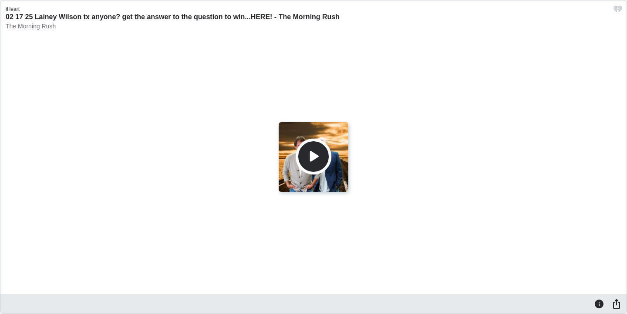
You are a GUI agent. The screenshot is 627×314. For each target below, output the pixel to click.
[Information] (599, 303)
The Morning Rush (31, 26)
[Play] (313, 156)
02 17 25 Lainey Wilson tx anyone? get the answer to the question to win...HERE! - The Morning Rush (173, 16)
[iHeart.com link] (618, 11)
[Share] (616, 303)
